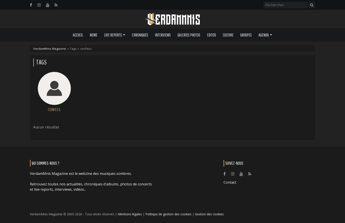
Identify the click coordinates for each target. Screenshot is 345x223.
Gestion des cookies (209, 214)
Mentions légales (130, 214)
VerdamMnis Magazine (49, 49)
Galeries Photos (189, 35)
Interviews (163, 35)
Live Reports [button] (113, 35)
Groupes (246, 35)
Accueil (78, 35)
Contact (230, 182)
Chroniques (140, 35)
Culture (228, 35)
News (93, 35)
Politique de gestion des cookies (168, 214)
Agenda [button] (264, 35)
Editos (211, 35)
